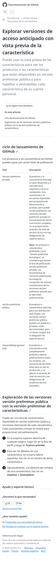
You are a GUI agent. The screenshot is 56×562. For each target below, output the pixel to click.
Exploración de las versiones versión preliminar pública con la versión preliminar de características (27, 404)
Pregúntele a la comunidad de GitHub (22, 522)
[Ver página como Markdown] (19, 105)
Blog (43, 551)
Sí (7, 503)
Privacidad (41, 547)
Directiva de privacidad (12, 508)
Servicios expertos (30, 551)
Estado (5, 551)
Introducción (13, 18)
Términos (28, 547)
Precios (14, 551)
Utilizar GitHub (30, 18)
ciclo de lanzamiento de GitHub (22, 149)
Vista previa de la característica (22, 21)
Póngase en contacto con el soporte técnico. (25, 526)
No (19, 503)
